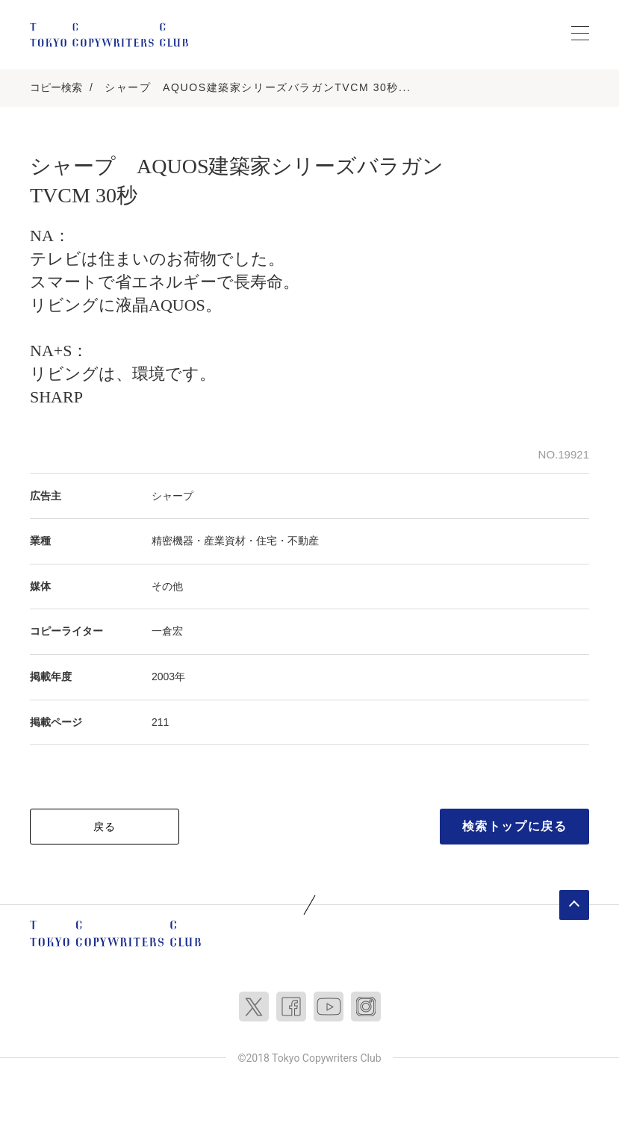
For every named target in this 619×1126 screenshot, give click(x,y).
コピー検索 (56, 87)
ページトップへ (574, 905)
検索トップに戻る (514, 826)
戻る (104, 827)
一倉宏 (167, 631)
